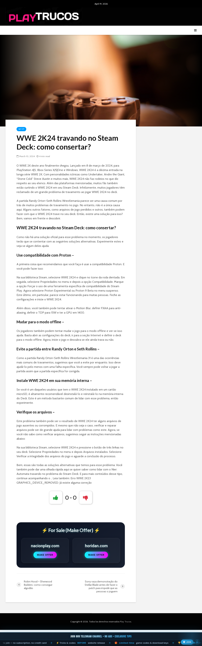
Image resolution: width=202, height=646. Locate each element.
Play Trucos (125, 621)
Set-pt (21, 129)
